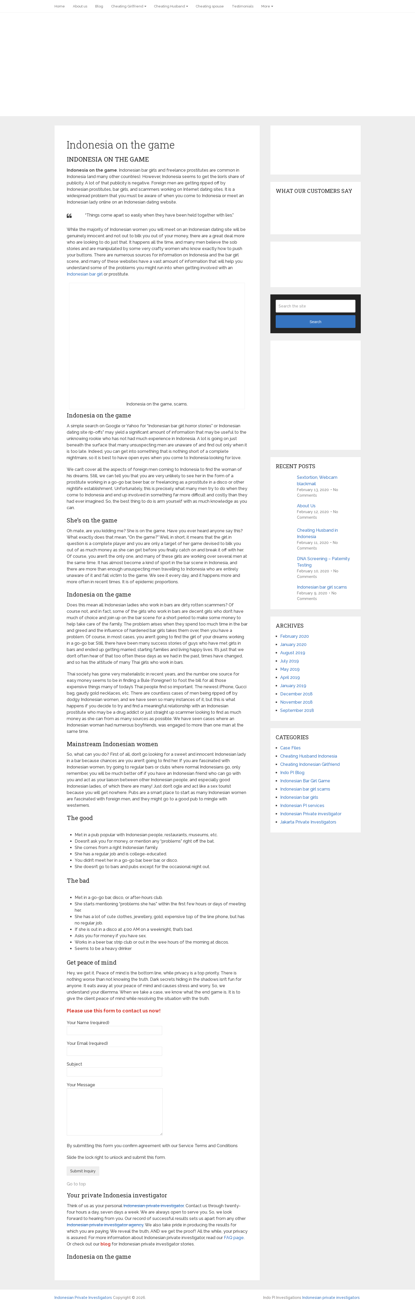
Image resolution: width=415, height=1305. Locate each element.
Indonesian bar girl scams (322, 587)
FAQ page (234, 1237)
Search (315, 322)
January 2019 (293, 685)
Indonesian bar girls (299, 797)
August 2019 (292, 652)
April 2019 (290, 677)
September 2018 (297, 710)
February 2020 (294, 636)
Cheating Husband (169, 6)
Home (60, 6)
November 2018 (296, 702)
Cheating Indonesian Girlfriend (310, 764)
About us (80, 6)
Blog (99, 6)
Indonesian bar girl (85, 274)
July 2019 (289, 661)
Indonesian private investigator (153, 1205)
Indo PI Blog (292, 772)
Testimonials (242, 6)
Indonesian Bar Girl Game (305, 780)
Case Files (290, 747)
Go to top (76, 1183)
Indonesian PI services (302, 805)
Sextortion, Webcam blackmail (317, 480)
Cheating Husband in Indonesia (317, 533)
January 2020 (293, 644)
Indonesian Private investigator (310, 813)
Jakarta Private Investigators (308, 822)
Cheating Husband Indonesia (308, 756)
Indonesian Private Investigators (83, 1297)
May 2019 (290, 669)
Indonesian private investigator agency (105, 1224)
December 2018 (296, 693)
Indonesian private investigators (331, 1297)
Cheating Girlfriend (127, 6)
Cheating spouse (210, 6)
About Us (306, 505)
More (265, 6)
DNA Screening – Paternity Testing (323, 562)
